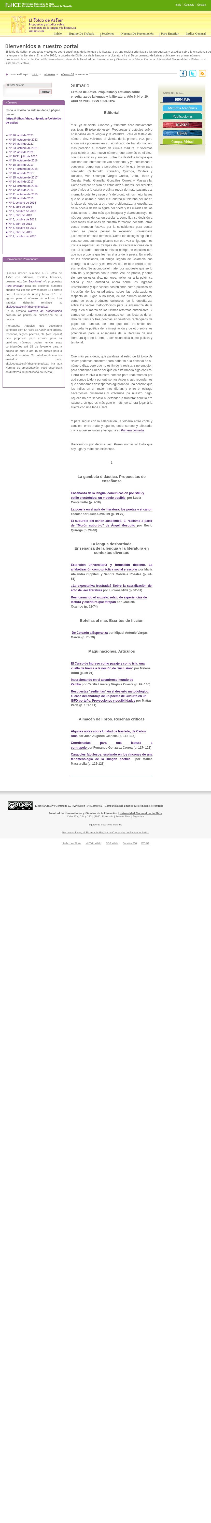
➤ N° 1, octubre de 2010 (21, 236)
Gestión (201, 4)
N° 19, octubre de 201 (22, 160)
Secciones (108, 33)
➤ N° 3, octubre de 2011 (21, 227)
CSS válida (112, 843)
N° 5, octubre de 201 (21, 219)
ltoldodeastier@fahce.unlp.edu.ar (27, 306)
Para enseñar (170, 33)
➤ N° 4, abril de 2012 (19, 223)
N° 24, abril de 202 (20, 143)
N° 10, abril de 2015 (21, 198)
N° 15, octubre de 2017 (23, 177)
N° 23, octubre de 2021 (23, 147)
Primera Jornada (132, 430)
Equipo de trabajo (81, 33)
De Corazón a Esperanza (90, 633)
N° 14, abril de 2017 (21, 181)
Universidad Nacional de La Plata (141, 813)
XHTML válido (93, 843)
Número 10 (67, 74)
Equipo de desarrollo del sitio (105, 824)
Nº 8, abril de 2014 (20, 206)
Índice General (196, 33)
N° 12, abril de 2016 (21, 189)
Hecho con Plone (71, 843)
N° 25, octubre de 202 (22, 139)
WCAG (145, 843)
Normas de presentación (137, 33)
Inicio (178, 4)
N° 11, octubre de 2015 (23, 194)
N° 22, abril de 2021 (21, 152)
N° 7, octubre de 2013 (22, 211)
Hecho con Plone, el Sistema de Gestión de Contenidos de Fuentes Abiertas (105, 832)
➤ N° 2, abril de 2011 (19, 232)
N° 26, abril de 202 (20, 135)
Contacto (189, 4)
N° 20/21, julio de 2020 (23, 156)
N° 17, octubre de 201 (22, 168)
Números (49, 74)
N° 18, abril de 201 (20, 164)
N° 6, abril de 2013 (20, 215)
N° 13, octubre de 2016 (23, 185)
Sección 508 (130, 843)
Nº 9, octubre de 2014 (22, 202)
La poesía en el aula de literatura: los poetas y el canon (111, 509)
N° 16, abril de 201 (20, 173)
